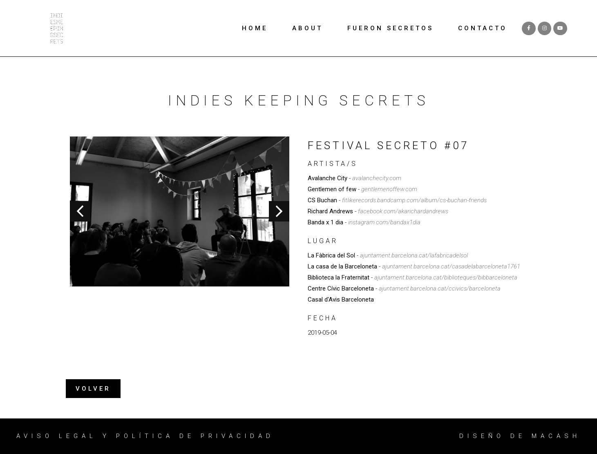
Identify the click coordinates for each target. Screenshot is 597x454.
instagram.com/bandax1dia (384, 222)
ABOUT (307, 28)
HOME (255, 28)
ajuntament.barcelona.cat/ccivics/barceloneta (440, 288)
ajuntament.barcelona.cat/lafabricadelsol (414, 255)
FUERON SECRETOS (390, 28)
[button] (93, 388)
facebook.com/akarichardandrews (403, 211)
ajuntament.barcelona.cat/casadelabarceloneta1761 (451, 266)
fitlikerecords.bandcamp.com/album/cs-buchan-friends (414, 200)
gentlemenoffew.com (389, 189)
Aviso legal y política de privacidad (145, 436)
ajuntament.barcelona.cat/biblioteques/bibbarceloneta (445, 277)
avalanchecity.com (376, 178)
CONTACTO (482, 28)
